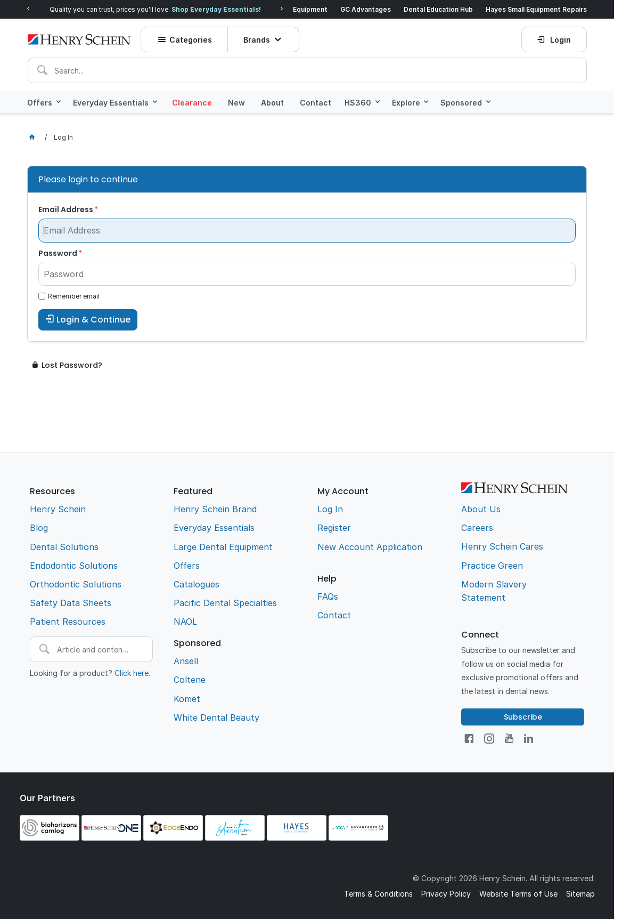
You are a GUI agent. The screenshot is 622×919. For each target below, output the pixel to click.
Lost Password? (72, 365)
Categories (190, 39)
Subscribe (523, 717)
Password (57, 253)
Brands (256, 39)
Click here (131, 673)
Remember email (74, 296)
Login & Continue (93, 319)
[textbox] (307, 70)
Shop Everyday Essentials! (216, 9)
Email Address (65, 209)
